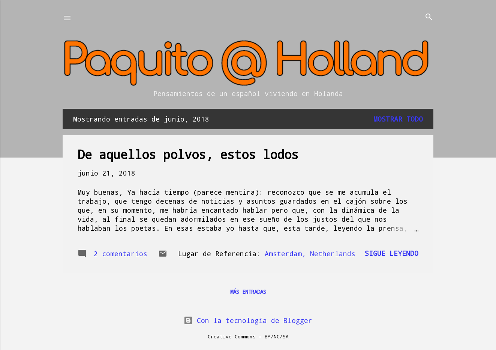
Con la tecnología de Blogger (248, 320)
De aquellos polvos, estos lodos (188, 154)
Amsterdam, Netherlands (310, 253)
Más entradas (248, 291)
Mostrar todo (398, 118)
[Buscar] (428, 17)
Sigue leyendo (391, 253)
